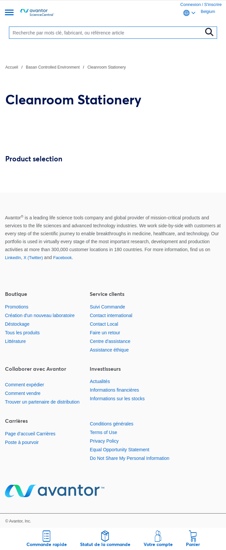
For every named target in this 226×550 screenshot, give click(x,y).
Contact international (111, 315)
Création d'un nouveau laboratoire (40, 315)
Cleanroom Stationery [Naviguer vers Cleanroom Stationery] (106, 67)
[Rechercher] (107, 32)
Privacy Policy (104, 441)
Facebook (62, 257)
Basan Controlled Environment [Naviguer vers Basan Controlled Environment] (53, 67)
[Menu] (9, 13)
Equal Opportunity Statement (119, 449)
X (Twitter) (33, 257)
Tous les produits (22, 332)
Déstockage (17, 324)
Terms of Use (103, 432)
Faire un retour (105, 332)
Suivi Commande (107, 306)
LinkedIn (13, 257)
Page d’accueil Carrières (30, 433)
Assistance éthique (109, 350)
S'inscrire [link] (213, 4)
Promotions (16, 306)
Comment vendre (22, 393)
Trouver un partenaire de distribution (42, 402)
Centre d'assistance (110, 341)
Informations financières (114, 390)
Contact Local (104, 324)
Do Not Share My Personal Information (129, 458)
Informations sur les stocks (117, 398)
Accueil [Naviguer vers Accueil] (11, 67)
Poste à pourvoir (22, 442)
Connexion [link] (190, 4)
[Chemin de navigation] (65, 67)
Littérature (15, 341)
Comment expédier (24, 384)
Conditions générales (111, 423)
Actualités (100, 381)
